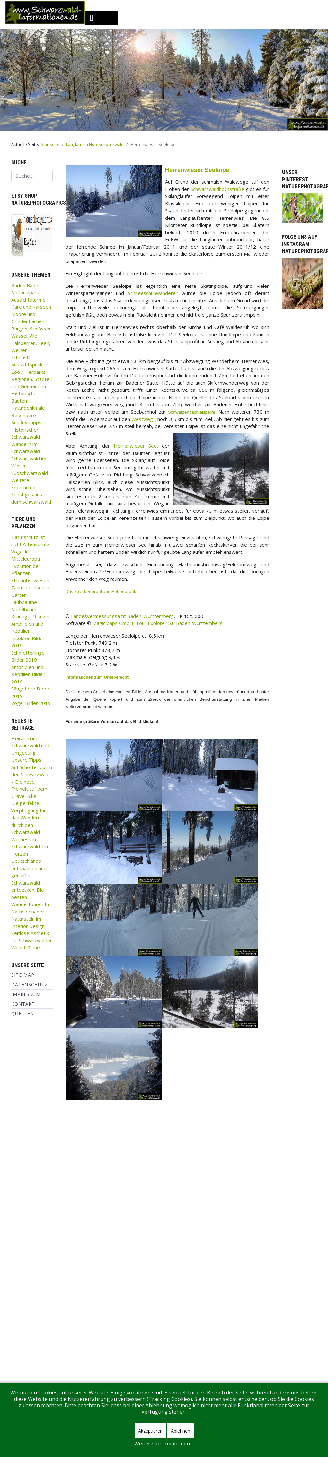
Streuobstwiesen (30, 580)
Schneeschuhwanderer (153, 293)
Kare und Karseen (31, 307)
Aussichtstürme (28, 299)
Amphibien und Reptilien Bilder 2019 (28, 674)
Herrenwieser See (135, 445)
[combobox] (32, 176)
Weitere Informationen (162, 1443)
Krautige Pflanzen (31, 616)
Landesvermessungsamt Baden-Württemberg (122, 616)
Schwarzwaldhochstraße (217, 189)
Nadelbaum (23, 609)
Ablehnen (180, 1431)
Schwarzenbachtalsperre (191, 412)
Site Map (22, 975)
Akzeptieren (150, 1431)
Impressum (25, 994)
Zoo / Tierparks (28, 372)
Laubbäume (24, 602)
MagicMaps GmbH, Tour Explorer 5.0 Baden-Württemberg (157, 623)
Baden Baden (26, 285)
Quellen (22, 1013)
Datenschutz (29, 984)
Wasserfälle (24, 335)
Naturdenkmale (28, 408)
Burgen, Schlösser (31, 328)
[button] (10, 79)
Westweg (142, 419)
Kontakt (23, 1004)
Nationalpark (25, 292)
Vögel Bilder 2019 (31, 703)
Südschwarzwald (29, 473)
